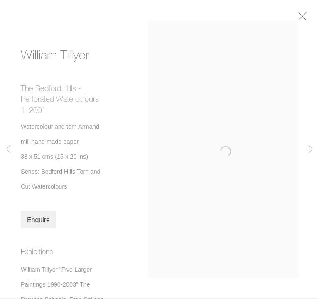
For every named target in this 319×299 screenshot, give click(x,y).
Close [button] (304, 18)
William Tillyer (55, 56)
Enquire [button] (38, 221)
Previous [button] (8, 149)
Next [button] (310, 149)
